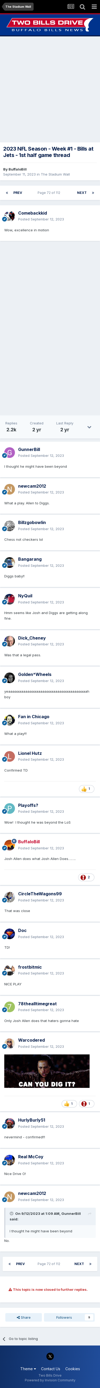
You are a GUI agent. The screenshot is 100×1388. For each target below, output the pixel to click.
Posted (41, 219)
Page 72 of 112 (50, 193)
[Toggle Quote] (12, 1213)
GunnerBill (71, 1213)
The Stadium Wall (55, 174)
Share (24, 1317)
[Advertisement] (50, 89)
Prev (17, 193)
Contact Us (50, 1368)
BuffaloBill (18, 169)
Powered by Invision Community (50, 1380)
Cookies (72, 1368)
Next (82, 193)
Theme (28, 1368)
